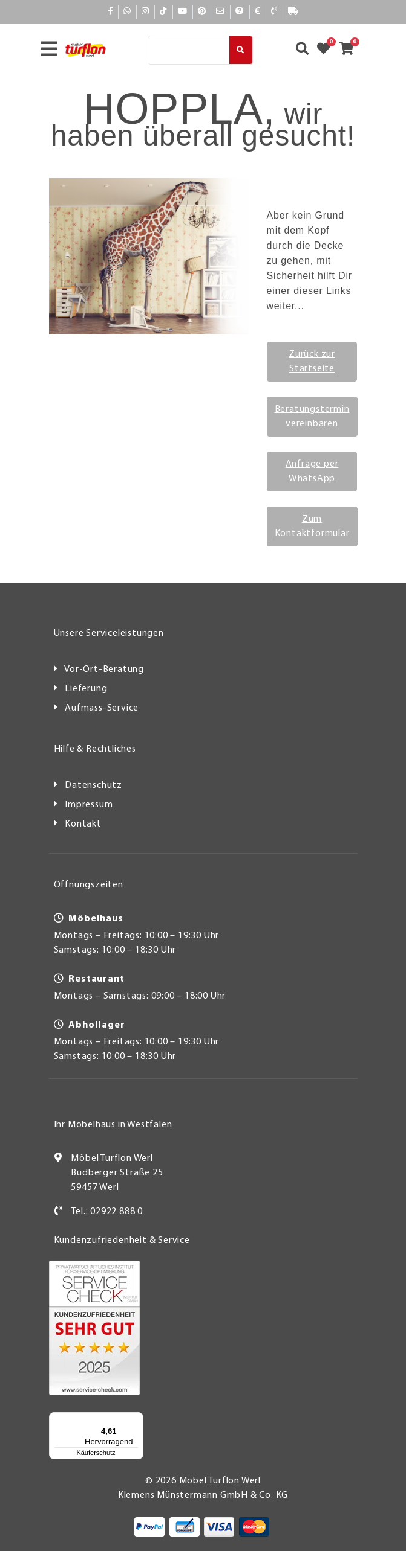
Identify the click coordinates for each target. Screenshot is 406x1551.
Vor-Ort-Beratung (104, 669)
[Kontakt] (274, 12)
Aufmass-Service (102, 708)
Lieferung (86, 689)
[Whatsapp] (127, 12)
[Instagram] (145, 12)
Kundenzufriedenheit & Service (122, 1241)
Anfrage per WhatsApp (312, 471)
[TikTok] (163, 12)
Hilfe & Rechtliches (95, 749)
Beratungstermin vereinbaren (312, 417)
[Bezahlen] (257, 12)
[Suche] (188, 50)
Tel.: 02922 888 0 (107, 1212)
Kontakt (83, 824)
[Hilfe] (239, 12)
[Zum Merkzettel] (327, 50)
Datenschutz (93, 785)
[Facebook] (111, 12)
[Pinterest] (202, 12)
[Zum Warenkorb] (350, 50)
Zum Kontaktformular (312, 526)
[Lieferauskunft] (293, 12)
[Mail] (220, 12)
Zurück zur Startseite (312, 362)
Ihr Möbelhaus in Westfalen (113, 1125)
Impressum (89, 805)
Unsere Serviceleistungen (109, 633)
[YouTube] (182, 12)
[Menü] (136, 1419)
